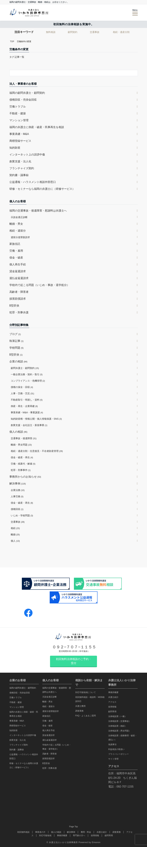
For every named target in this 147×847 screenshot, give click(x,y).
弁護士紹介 (113, 697)
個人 (15, 540)
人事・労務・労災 (22, 393)
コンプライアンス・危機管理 (28, 380)
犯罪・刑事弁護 (19, 312)
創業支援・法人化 (20, 161)
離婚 (15, 534)
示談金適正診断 (19, 217)
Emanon (96, 842)
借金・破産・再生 (22, 457)
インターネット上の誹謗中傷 (27, 154)
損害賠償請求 (17, 298)
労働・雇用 (16, 250)
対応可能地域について (85, 692)
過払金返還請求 (19, 278)
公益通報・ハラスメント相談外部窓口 (32, 182)
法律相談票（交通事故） (119, 721)
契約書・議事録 (19, 175)
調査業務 (79, 711)
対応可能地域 (45, 835)
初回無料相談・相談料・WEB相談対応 (89, 699)
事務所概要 (113, 692)
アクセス (112, 702)
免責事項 (112, 744)
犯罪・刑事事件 (21, 470)
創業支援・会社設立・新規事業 (29, 425)
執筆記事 (16, 340)
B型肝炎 (14, 305)
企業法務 (18, 490)
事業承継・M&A (19, 134)
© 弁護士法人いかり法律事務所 (62, 842)
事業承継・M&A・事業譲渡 (27, 412)
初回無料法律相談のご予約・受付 (73, 661)
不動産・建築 (17, 113)
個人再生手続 (17, 264)
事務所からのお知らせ (25, 476)
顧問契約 (72, 32)
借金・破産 (16, 257)
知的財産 (14, 147)
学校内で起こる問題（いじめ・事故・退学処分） (39, 285)
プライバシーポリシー (118, 754)
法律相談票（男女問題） (119, 731)
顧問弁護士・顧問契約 (25, 368)
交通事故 (94, 32)
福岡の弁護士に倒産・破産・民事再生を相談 (36, 127)
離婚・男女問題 (21, 444)
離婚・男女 (16, 223)
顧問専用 (112, 711)
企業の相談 (18, 361)
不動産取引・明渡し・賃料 (27, 399)
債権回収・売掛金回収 (23, 99)
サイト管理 (113, 759)
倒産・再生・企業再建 (24, 406)
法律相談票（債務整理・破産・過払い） (122, 737)
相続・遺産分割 (121, 32)
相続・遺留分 (17, 230)
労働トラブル (17, 106)
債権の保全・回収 (22, 387)
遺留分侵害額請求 (20, 237)
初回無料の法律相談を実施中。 (73, 24)
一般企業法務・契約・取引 (27, 374)
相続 (15, 528)
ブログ (15, 334)
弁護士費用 (80, 706)
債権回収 (17, 509)
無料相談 (50, 32)
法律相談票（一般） (117, 716)
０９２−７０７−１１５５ (74, 647)
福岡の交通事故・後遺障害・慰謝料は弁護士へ (38, 210)
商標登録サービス (20, 140)
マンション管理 (19, 120)
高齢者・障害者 (19, 291)
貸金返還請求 (17, 271)
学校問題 (16, 347)
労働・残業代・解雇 (23, 463)
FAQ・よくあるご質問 (85, 715)
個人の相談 (18, 431)
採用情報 (112, 707)
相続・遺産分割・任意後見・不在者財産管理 (37, 451)
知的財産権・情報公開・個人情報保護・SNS (36, 418)
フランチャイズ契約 (21, 168)
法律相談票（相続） (117, 726)
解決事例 (17, 483)
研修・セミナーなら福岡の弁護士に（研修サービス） (42, 188)
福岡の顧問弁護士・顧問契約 (27, 92)
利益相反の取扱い (116, 749)
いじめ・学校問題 (22, 515)
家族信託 (14, 243)
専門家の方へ (79, 835)
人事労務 (17, 496)
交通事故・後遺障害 (24, 438)
